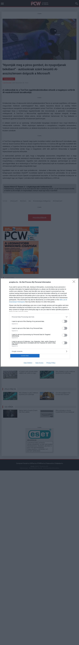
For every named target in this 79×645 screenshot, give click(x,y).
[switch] (64, 321)
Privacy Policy (50, 363)
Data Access (39, 363)
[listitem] (39, 317)
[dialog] (39, 322)
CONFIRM (25, 355)
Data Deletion (28, 363)
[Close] (74, 282)
